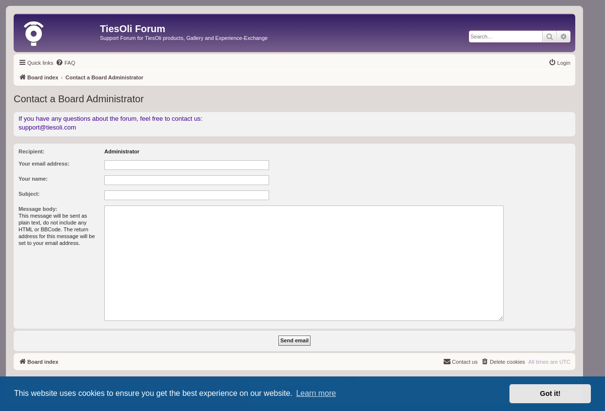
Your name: (33, 179)
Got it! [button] (550, 393)
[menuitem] (65, 63)
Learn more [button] (316, 393)
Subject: (29, 194)
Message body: (38, 209)
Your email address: (44, 164)
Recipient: (31, 151)
